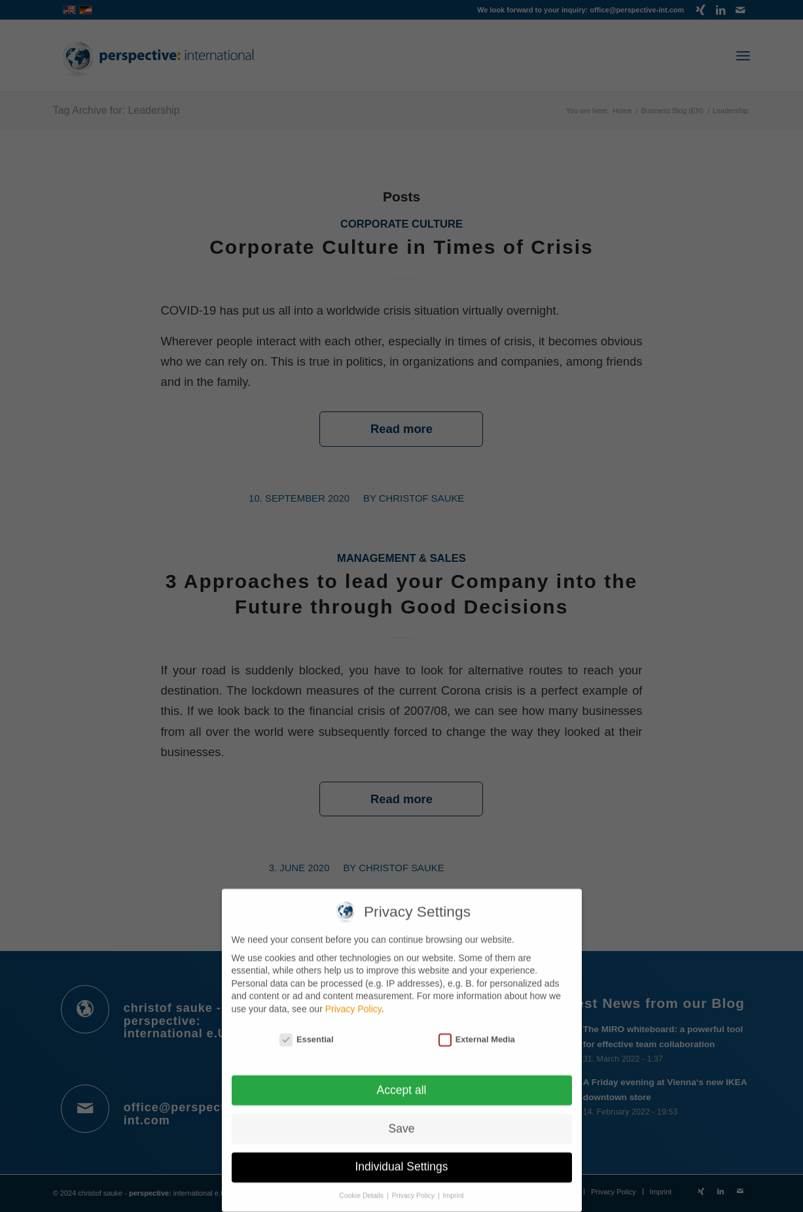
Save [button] (402, 1120)
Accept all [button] (402, 1081)
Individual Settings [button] (401, 1159)
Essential (306, 1032)
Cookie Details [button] (362, 1188)
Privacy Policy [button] (414, 1188)
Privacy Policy (353, 1001)
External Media (476, 1032)
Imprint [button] (453, 1188)
